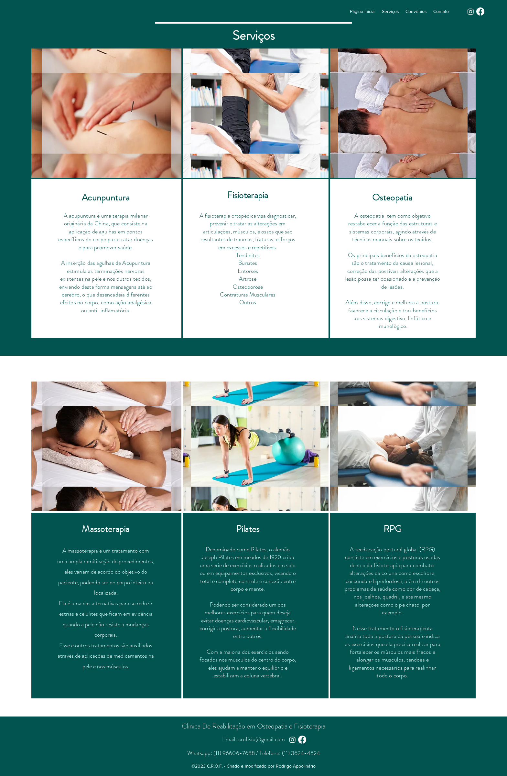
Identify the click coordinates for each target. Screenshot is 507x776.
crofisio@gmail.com (261, 739)
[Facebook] (480, 11)
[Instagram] (471, 11)
